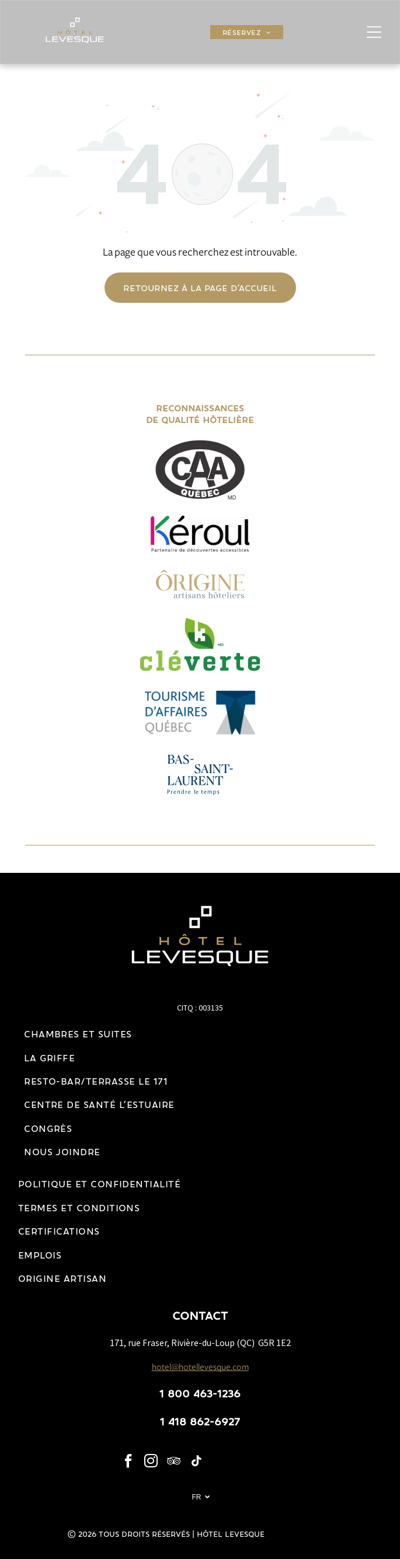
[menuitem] (247, 32)
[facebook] (128, 1462)
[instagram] (151, 1462)
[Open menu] (374, 32)
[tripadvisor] (173, 1462)
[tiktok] (196, 1462)
